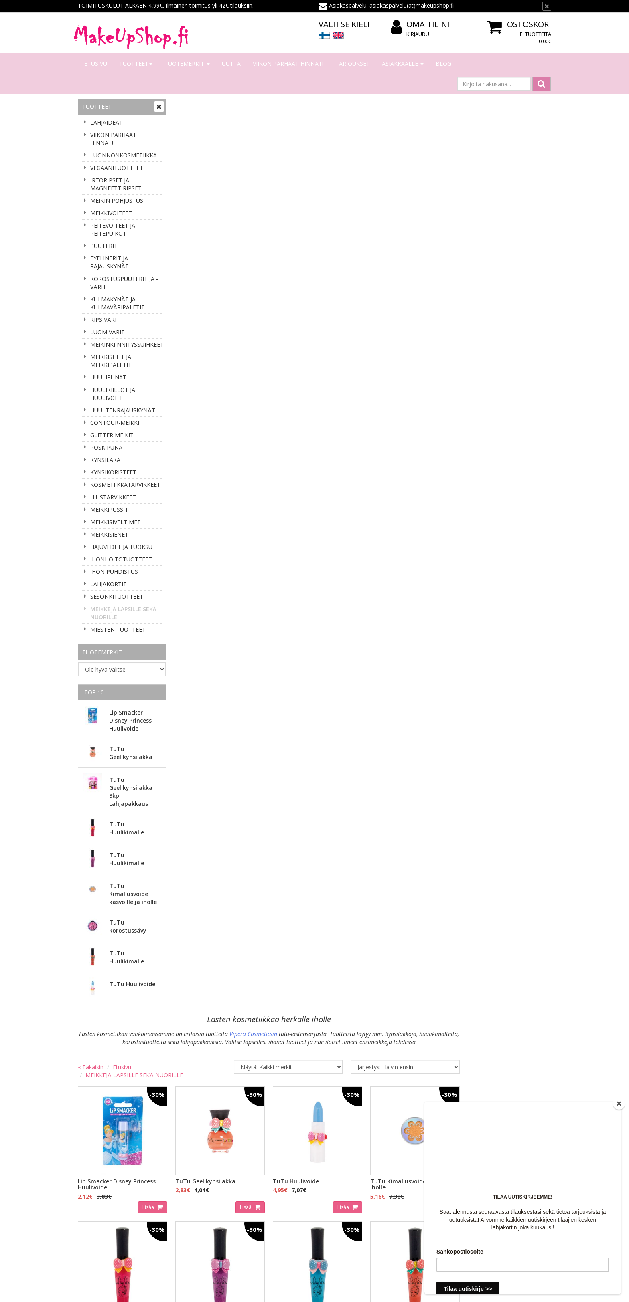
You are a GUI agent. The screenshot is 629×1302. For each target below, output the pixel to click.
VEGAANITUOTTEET (116, 168)
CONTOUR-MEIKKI (114, 422)
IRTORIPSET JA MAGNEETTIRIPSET (116, 184)
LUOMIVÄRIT (107, 332)
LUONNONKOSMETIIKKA (123, 155)
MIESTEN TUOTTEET (118, 629)
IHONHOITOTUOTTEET (121, 559)
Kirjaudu (417, 34)
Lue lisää (531, 1093)
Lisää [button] (243, 293)
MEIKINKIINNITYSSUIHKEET (126, 344)
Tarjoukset (352, 63)
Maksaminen (192, 1171)
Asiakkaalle (403, 63)
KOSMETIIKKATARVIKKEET (125, 485)
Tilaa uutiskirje (105, 1101)
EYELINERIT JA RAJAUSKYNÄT (109, 262)
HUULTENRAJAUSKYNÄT (122, 410)
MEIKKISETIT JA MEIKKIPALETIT (111, 361)
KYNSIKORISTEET (113, 472)
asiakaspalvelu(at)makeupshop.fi (365, 1065)
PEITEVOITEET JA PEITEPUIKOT (112, 229)
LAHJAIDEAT (106, 122)
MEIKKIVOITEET (111, 213)
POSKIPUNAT (108, 447)
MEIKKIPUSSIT (109, 509)
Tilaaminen (189, 1159)
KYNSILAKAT (107, 460)
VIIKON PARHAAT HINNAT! (288, 63)
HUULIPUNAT (108, 377)
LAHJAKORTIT (108, 584)
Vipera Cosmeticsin (368, 121)
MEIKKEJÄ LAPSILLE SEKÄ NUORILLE (123, 613)
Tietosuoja (189, 1207)
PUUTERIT (104, 246)
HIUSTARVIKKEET (113, 497)
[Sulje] (546, 6)
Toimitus (186, 1183)
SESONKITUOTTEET (116, 596)
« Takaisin (187, 154)
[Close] (619, 1104)
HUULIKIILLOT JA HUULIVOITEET (112, 394)
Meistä (88, 1159)
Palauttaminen (194, 1219)
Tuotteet (135, 63)
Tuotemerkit (187, 63)
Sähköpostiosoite (107, 1069)
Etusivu (95, 63)
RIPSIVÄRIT (105, 319)
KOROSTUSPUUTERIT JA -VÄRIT (124, 283)
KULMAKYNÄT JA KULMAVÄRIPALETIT (117, 303)
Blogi (444, 63)
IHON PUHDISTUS (114, 571)
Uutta (231, 63)
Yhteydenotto (96, 1183)
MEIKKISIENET (109, 534)
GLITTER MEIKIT (112, 435)
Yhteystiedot (95, 1171)
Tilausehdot (190, 1195)
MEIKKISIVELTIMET (115, 522)
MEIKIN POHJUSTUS (116, 200)
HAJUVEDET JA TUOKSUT (123, 547)
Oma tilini (420, 24)
